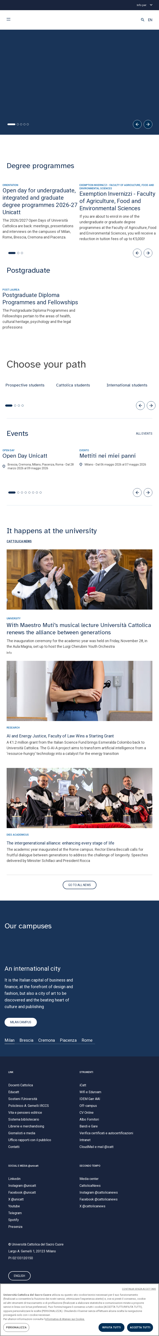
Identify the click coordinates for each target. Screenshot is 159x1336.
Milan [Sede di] (9, 1040)
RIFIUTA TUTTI (111, 1327)
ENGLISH (19, 1277)
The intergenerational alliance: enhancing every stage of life (60, 843)
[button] (142, 20)
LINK (10, 1072)
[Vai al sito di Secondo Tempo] (79, 885)
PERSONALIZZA (16, 1327)
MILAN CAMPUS (20, 1022)
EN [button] (150, 20)
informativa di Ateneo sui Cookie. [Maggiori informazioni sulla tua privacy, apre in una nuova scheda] (65, 1319)
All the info (21, 109)
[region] (79, 1309)
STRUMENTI (86, 1072)
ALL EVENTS (144, 434)
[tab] (8, 125)
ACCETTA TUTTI (140, 1327)
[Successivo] (148, 125)
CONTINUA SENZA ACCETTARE (139, 1289)
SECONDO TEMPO (90, 1166)
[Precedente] (137, 125)
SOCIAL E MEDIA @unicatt (23, 1166)
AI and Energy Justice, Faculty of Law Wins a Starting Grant (60, 736)
